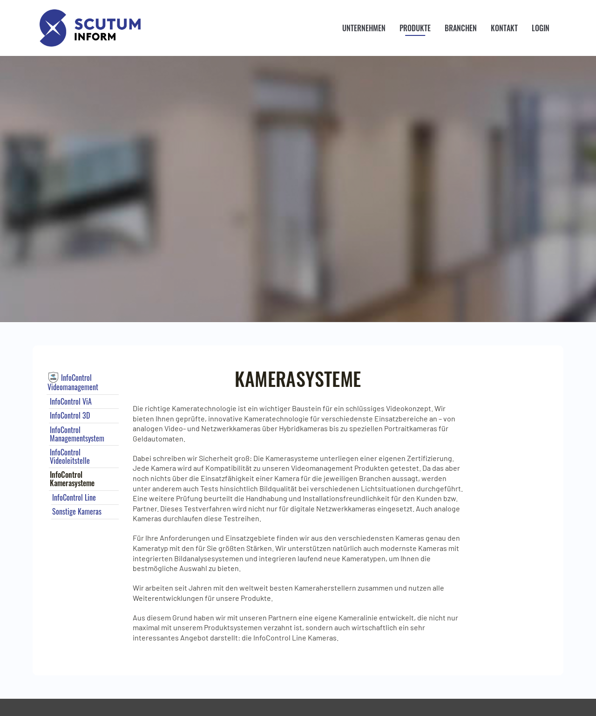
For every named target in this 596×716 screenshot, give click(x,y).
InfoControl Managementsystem (77, 434)
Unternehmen (364, 28)
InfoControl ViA (71, 401)
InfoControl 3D (70, 415)
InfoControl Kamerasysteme (72, 479)
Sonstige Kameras (77, 511)
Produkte (415, 28)
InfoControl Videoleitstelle (70, 456)
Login (540, 28)
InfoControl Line (74, 497)
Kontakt (504, 28)
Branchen (461, 28)
